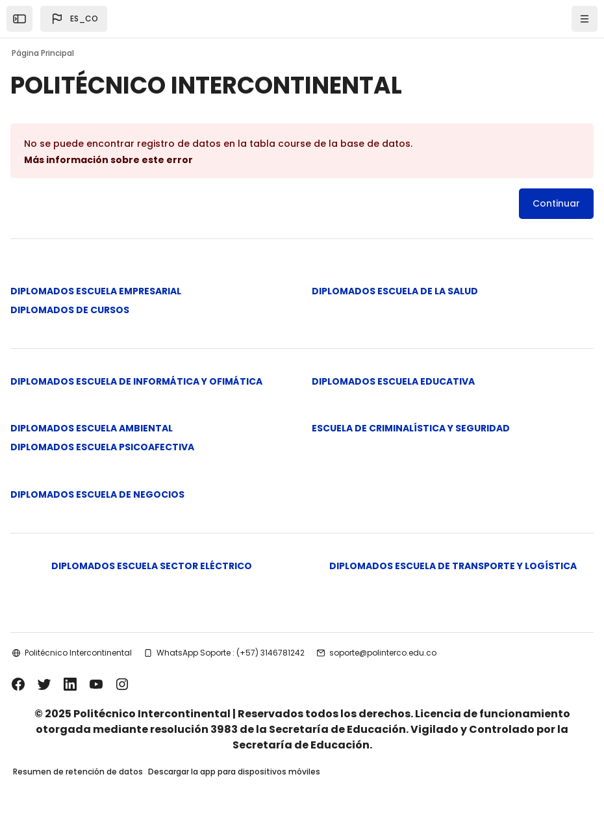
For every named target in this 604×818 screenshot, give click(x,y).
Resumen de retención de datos (78, 771)
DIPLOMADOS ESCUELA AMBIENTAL (91, 428)
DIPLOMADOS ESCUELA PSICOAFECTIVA (102, 447)
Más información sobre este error (108, 159)
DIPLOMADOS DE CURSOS (69, 309)
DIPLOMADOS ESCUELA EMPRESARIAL (95, 291)
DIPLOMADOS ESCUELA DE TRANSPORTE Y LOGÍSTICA (453, 565)
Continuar (556, 203)
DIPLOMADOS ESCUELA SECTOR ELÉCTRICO (151, 565)
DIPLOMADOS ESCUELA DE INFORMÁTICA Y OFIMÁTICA (136, 381)
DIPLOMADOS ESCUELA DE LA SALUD (395, 291)
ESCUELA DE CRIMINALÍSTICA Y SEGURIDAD (411, 428)
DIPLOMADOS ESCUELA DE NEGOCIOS (97, 494)
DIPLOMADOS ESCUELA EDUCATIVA (393, 381)
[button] (73, 19)
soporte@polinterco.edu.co (382, 652)
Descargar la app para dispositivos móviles (234, 771)
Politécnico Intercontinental (78, 652)
